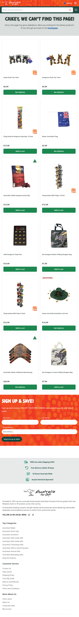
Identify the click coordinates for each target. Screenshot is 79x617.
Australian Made (8, 528)
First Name (6, 418)
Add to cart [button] (20, 151)
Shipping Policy (8, 575)
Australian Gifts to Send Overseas (15, 548)
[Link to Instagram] (29, 515)
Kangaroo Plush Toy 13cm (51, 77)
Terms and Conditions (10, 588)
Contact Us (6, 568)
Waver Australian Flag (50, 136)
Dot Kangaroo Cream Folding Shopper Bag (57, 372)
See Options (20, 92)
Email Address (8, 427)
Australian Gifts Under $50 (12, 541)
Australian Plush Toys (10, 531)
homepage (53, 28)
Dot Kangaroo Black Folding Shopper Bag (57, 254)
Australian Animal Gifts (11, 551)
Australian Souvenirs (10, 534)
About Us (6, 602)
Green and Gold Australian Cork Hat (55, 313)
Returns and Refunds (10, 582)
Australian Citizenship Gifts (12, 544)
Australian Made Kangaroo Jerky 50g (16, 195)
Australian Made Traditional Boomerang (17, 372)
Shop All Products (9, 558)
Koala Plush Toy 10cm (11, 77)
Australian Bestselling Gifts (12, 555)
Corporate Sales (8, 605)
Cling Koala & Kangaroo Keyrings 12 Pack (18, 136)
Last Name (45, 418)
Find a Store (7, 599)
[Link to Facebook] (33, 515)
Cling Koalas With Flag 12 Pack (14, 313)
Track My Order (8, 578)
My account (6, 609)
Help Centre (7, 572)
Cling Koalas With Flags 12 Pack (53, 195)
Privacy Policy (7, 585)
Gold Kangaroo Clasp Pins (12, 254)
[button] (76, 10)
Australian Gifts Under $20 (12, 538)
